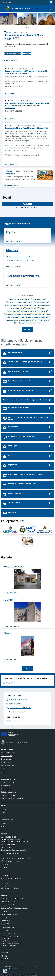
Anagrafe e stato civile (8, 782)
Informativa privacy (7, 927)
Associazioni (22, 302)
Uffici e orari (5, 864)
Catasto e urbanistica (8, 789)
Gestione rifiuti (25, 311)
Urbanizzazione (35, 323)
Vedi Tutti (27, 329)
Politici (3, 768)
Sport (36, 320)
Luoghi (3, 823)
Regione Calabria (7, 2)
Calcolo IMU (5, 917)
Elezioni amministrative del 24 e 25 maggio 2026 (24, 36)
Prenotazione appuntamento (10, 943)
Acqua (28, 299)
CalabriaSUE (5, 924)
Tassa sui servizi (44, 320)
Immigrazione (9, 314)
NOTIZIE (8, 32)
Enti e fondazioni (6, 759)
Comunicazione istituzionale (42, 305)
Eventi (3, 826)
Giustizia (33, 311)
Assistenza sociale (12, 302)
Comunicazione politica (17, 308)
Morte (42, 314)
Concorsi (28, 308)
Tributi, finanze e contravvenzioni (12, 798)
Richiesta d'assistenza (8, 945)
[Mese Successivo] (50, 203)
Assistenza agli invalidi (38, 299)
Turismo (27, 323)
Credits (36, 966)
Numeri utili (5, 867)
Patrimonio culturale (12, 317)
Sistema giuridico (19, 320)
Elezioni (42, 308)
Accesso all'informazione (17, 299)
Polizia (47, 317)
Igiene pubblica (42, 311)
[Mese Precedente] (5, 203)
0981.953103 (12, 844)
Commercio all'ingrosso (41, 302)
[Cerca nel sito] (49, 8)
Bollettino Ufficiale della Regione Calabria (14, 908)
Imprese (17, 314)
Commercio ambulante (25, 305)
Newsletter (5, 958)
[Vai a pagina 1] (26, 27)
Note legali (4, 930)
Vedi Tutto (27, 669)
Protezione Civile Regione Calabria (12, 898)
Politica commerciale (38, 317)
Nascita (48, 314)
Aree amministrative (8, 752)
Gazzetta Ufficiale (7, 911)
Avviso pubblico (9, 173)
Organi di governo (7, 762)
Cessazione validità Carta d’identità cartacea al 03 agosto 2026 (26, 128)
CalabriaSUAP (5, 920)
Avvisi (3, 812)
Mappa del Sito (14, 968)
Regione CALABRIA (7, 905)
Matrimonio (35, 314)
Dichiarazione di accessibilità (10, 933)
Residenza (9, 320)
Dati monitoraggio (7, 966)
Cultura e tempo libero (8, 792)
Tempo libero (19, 323)
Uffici (2, 771)
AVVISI (10, 125)
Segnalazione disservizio (9, 941)
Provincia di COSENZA (8, 901)
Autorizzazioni (5, 785)
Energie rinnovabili (13, 311)
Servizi (23, 966)
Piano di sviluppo (25, 317)
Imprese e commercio (8, 795)
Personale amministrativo (9, 765)
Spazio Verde (29, 320)
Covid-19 (35, 308)
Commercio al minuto (11, 305)
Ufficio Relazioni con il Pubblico (11, 861)
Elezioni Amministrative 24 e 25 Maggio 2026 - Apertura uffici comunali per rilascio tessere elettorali (26, 72)
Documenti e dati (6, 756)
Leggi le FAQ (5, 938)
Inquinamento (26, 314)
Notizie (3, 809)
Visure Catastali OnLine (9, 914)
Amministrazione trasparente (10, 936)
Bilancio (30, 302)
